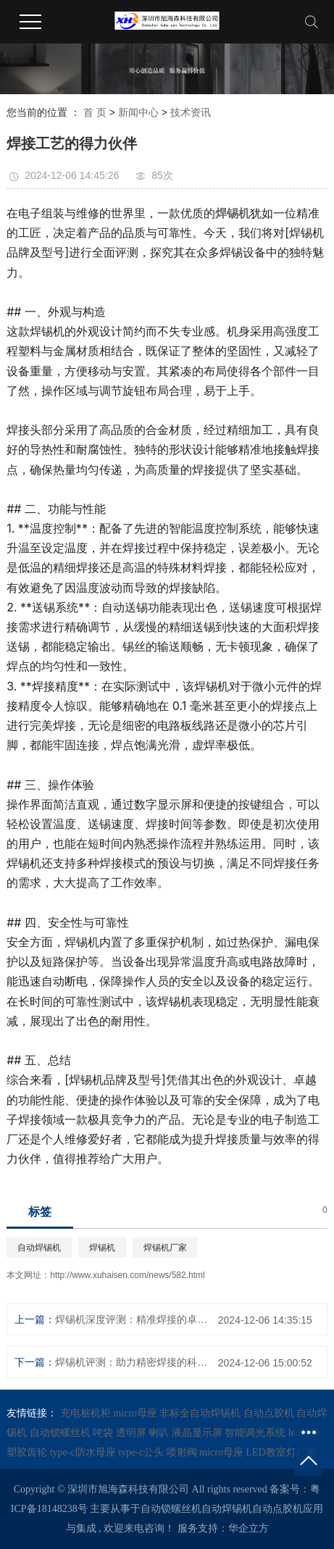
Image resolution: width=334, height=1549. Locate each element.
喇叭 (160, 1432)
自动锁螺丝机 (61, 1432)
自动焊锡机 (39, 1248)
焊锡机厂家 (165, 1248)
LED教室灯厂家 (281, 1452)
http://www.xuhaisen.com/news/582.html (127, 1275)
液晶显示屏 (198, 1432)
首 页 (95, 112)
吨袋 (104, 1432)
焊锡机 (102, 1248)
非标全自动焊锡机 (201, 1413)
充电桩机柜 (87, 1413)
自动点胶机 (270, 1413)
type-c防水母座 (84, 1452)
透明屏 (132, 1432)
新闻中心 (138, 112)
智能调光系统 (256, 1432)
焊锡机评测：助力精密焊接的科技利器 (131, 1362)
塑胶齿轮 (28, 1452)
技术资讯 (190, 112)
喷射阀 (183, 1452)
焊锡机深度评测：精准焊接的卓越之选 (131, 1319)
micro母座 (136, 1413)
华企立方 (248, 1528)
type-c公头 (142, 1452)
